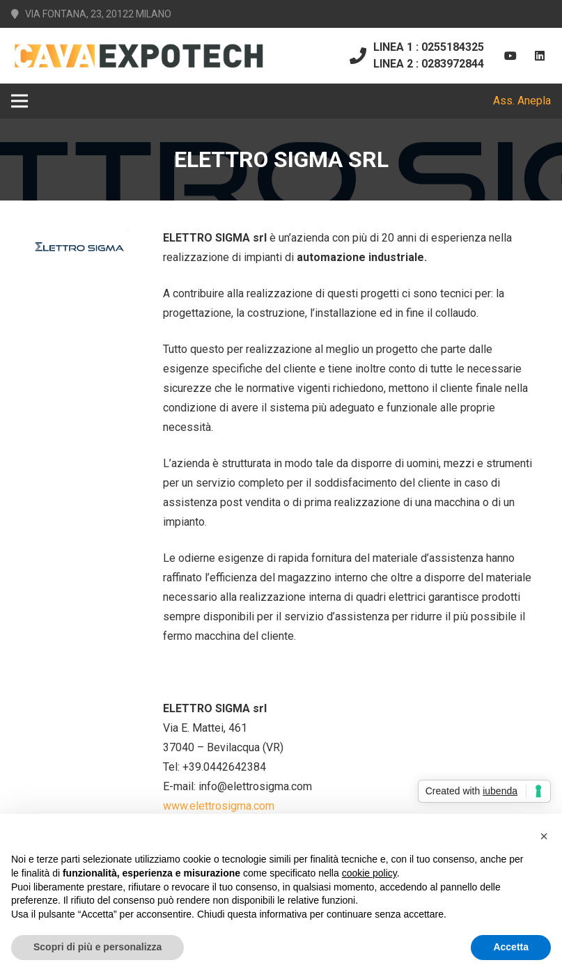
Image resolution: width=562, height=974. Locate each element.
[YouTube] (510, 56)
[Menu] (19, 101)
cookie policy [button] (369, 873)
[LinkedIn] (540, 56)
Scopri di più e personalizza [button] (97, 946)
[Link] (138, 56)
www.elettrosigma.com (218, 805)
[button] (544, 836)
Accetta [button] (511, 946)
